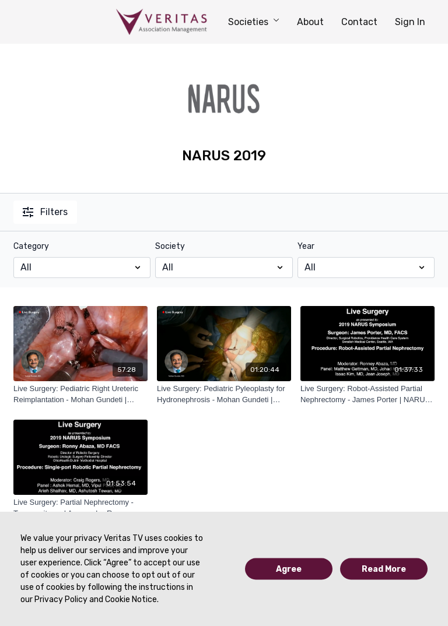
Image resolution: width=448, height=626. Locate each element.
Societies (253, 21)
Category (31, 246)
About (310, 21)
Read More (384, 569)
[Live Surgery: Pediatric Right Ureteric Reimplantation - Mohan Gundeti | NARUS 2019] (80, 394)
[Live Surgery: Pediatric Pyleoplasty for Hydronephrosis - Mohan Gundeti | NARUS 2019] (224, 394)
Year (306, 246)
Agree (289, 569)
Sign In (410, 21)
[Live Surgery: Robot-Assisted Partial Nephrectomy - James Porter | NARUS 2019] (367, 394)
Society (170, 246)
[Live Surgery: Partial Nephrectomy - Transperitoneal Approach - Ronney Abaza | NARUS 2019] (80, 508)
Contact (359, 21)
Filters (45, 211)
